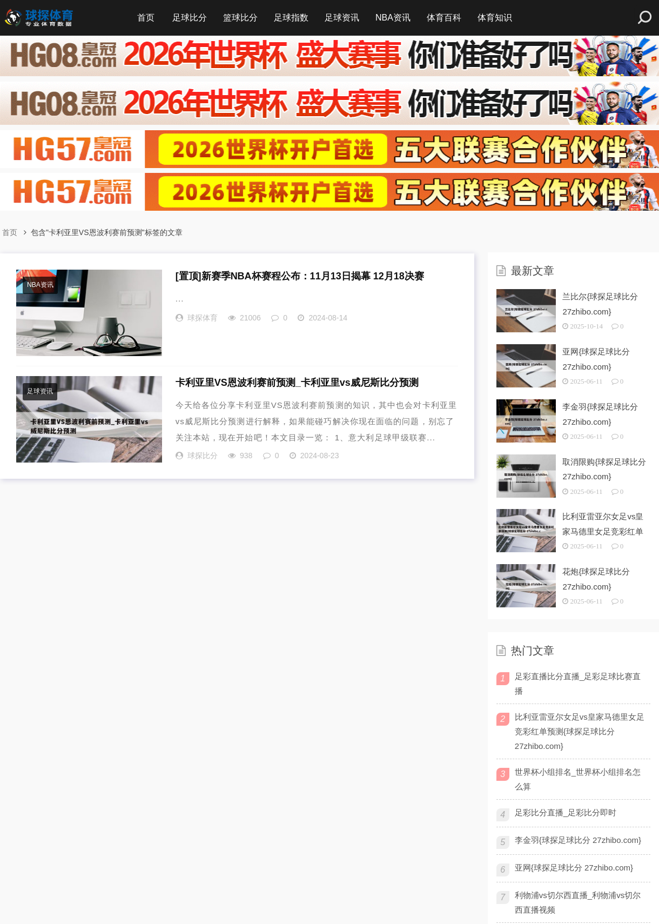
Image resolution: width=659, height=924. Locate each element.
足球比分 (189, 17)
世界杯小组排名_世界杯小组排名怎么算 (578, 779)
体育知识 (495, 17)
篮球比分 (240, 17)
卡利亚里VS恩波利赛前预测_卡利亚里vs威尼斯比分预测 (297, 382)
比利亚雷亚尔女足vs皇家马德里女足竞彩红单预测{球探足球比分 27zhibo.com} (579, 731)
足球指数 (291, 17)
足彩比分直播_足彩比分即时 (565, 812)
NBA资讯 (393, 17)
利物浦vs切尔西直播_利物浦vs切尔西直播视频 (578, 902)
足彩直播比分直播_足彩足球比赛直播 (578, 683)
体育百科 (444, 17)
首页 (145, 17)
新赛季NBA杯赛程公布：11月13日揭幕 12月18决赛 (300, 276)
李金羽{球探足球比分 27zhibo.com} (578, 840)
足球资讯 (342, 17)
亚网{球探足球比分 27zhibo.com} (574, 867)
